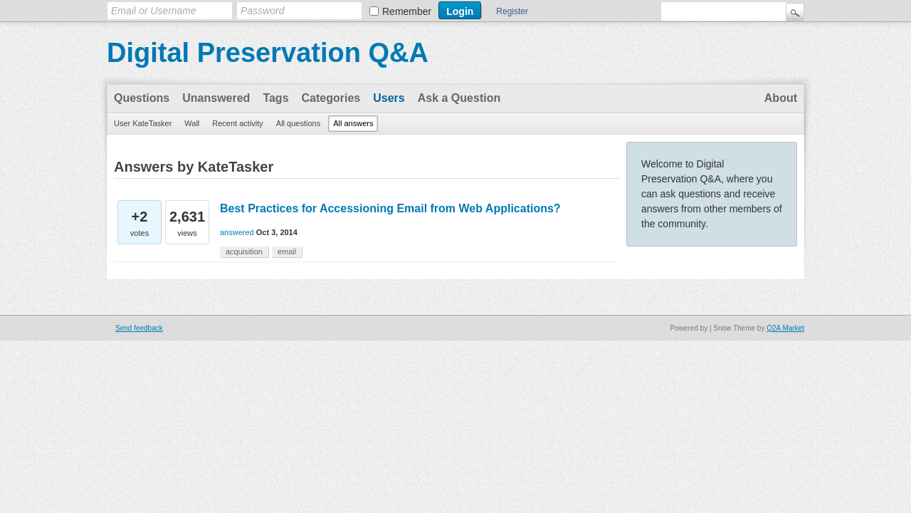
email (287, 251)
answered (237, 232)
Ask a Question (459, 98)
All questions (298, 123)
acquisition (244, 251)
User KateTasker (143, 123)
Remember (406, 11)
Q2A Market (785, 328)
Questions (141, 98)
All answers (353, 123)
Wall (191, 123)
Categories (331, 98)
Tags (275, 98)
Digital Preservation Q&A (267, 53)
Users (388, 98)
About (780, 98)
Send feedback (139, 328)
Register (512, 11)
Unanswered (216, 98)
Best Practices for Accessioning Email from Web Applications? (390, 208)
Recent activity (237, 123)
